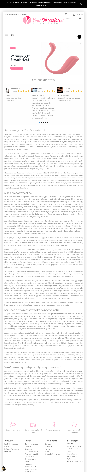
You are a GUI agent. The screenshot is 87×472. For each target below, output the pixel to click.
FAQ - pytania (29, 454)
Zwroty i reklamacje (31, 426)
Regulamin (28, 431)
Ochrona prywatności (32, 434)
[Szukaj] (73, 18)
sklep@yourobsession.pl (75, 444)
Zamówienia (49, 429)
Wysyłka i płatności (31, 436)
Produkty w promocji (11, 426)
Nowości (7, 429)
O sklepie (28, 429)
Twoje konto (51, 423)
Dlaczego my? (29, 439)
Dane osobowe (50, 426)
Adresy (47, 431)
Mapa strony (29, 446)
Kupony (47, 434)
